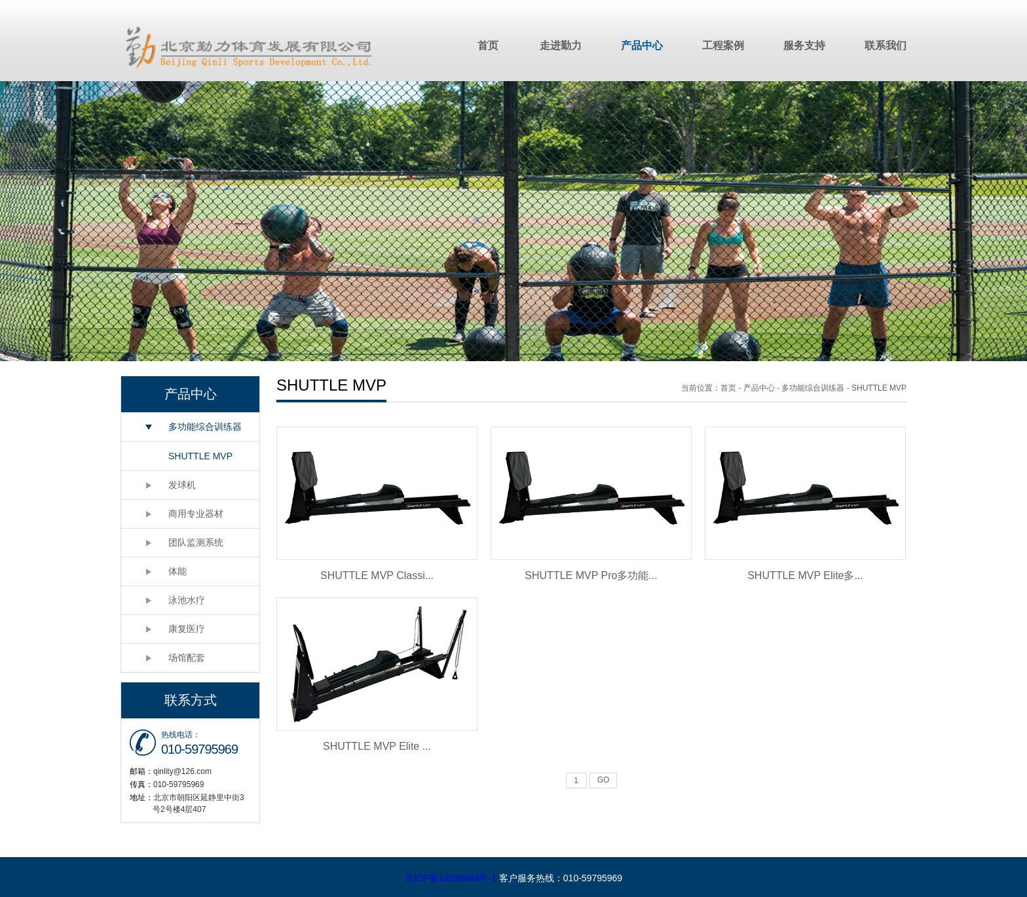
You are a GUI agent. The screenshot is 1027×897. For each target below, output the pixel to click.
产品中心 (642, 45)
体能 (177, 571)
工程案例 (723, 45)
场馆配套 (186, 657)
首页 (487, 45)
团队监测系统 (195, 542)
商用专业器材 (195, 513)
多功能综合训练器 (205, 426)
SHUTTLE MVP (200, 456)
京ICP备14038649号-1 (450, 878)
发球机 (182, 485)
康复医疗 (186, 629)
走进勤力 (561, 45)
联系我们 (885, 45)
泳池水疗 (186, 600)
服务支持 (804, 45)
